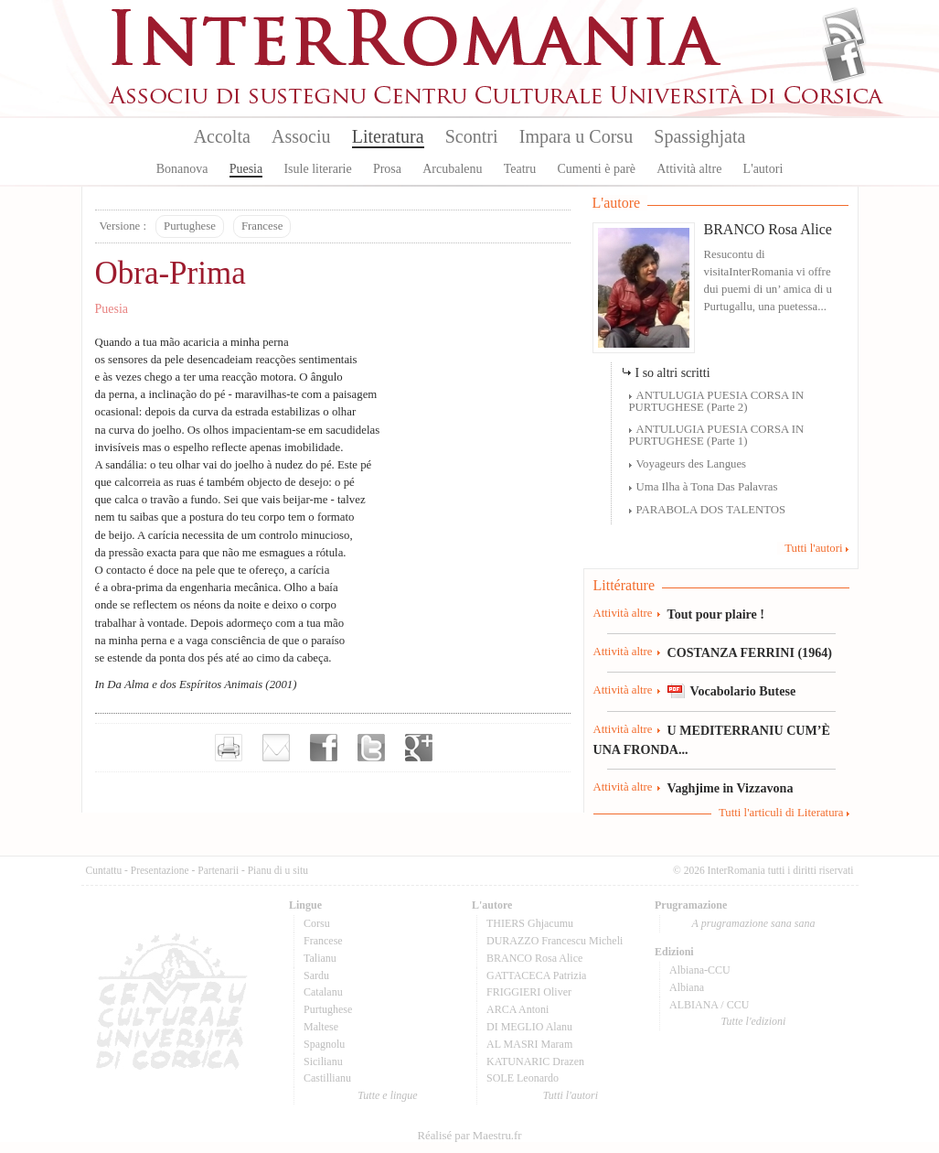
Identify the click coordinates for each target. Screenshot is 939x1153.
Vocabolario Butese (743, 691)
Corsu (317, 923)
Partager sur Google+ (418, 747)
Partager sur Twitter (371, 747)
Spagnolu (324, 1044)
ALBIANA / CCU (709, 1004)
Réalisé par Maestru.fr (469, 1135)
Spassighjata (699, 136)
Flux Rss (844, 30)
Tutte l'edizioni (753, 1021)
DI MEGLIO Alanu (529, 1026)
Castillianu (327, 1078)
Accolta (222, 136)
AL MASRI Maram (529, 1044)
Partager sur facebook (323, 747)
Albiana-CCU (700, 970)
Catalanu (323, 992)
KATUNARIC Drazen (535, 1061)
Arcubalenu (452, 169)
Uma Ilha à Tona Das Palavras (707, 486)
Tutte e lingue (387, 1095)
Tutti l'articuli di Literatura (781, 812)
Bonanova (182, 169)
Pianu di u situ (278, 870)
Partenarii (218, 870)
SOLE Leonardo (522, 1078)
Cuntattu (104, 870)
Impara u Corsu (576, 136)
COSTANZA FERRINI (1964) (749, 652)
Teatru (520, 169)
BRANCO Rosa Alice (768, 229)
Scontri (471, 136)
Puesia (246, 169)
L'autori (763, 169)
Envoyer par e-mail (276, 747)
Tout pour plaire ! (716, 614)
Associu (301, 136)
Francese (262, 226)
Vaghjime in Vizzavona (730, 788)
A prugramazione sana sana (754, 923)
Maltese (321, 1026)
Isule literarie (317, 169)
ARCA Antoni (517, 1009)
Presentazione (160, 870)
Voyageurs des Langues (691, 464)
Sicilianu (323, 1061)
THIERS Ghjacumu (529, 923)
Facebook (844, 60)
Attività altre (688, 169)
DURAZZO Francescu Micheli (554, 940)
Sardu (316, 975)
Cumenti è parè (596, 169)
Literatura (388, 136)
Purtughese (190, 226)
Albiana (686, 987)
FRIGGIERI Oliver (528, 992)
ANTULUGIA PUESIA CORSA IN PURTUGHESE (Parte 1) (717, 435)
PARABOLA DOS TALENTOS (711, 509)
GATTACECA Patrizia (536, 975)
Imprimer (228, 747)
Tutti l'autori (813, 548)
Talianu (320, 958)
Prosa (387, 169)
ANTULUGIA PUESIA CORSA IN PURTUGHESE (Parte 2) (717, 401)
